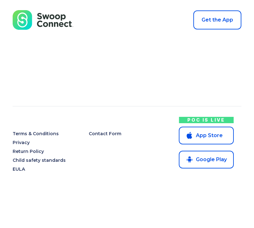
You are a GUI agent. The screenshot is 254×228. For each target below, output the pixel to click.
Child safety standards (39, 160)
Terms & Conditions (36, 133)
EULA (19, 169)
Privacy (21, 142)
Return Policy (28, 151)
